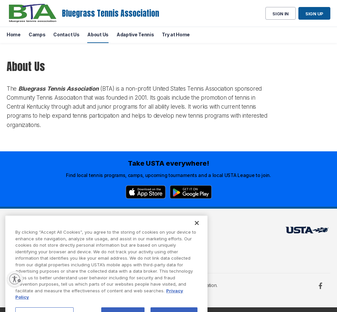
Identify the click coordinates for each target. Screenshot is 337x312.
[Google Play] (191, 192)
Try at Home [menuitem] (176, 34)
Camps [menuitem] (37, 34)
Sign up (314, 13)
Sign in (280, 13)
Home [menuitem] (14, 34)
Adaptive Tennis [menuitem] (135, 34)
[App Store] (146, 192)
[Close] (196, 233)
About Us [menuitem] (98, 34)
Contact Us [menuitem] (66, 34)
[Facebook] (320, 285)
